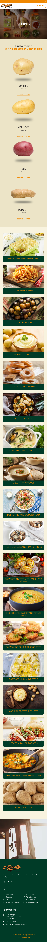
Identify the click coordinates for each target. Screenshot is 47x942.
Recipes (9, 897)
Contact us (30, 900)
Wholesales (31, 897)
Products (30, 894)
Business (9, 894)
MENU (40, 6)
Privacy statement (13, 902)
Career (8, 900)
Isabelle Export (32, 902)
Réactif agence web (23, 937)
